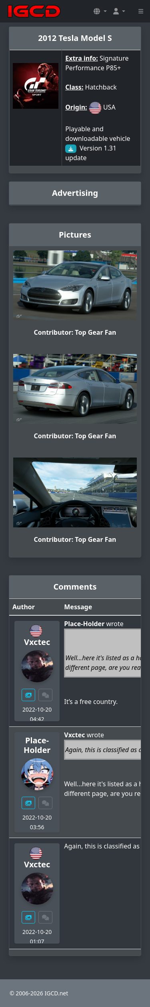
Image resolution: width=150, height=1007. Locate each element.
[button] (100, 11)
